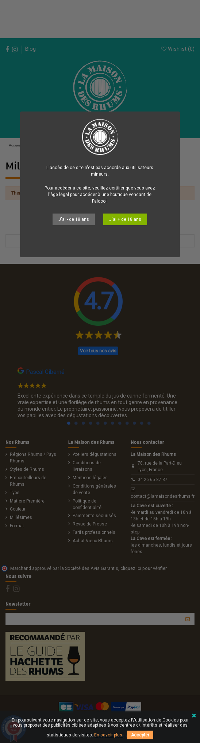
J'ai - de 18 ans (73, 219)
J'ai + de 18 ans (125, 219)
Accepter (140, 735)
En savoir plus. (108, 735)
